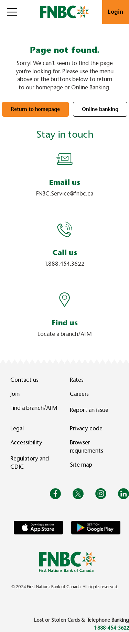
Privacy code (86, 428)
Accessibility (26, 442)
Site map (81, 464)
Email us (64, 182)
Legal (17, 428)
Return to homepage (35, 109)
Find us (65, 322)
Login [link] (115, 11)
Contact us (24, 379)
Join (15, 393)
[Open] (12, 12)
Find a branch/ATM (33, 408)
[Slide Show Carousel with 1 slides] (64, 247)
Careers (79, 393)
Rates (77, 379)
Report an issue (89, 410)
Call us (64, 252)
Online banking (100, 109)
